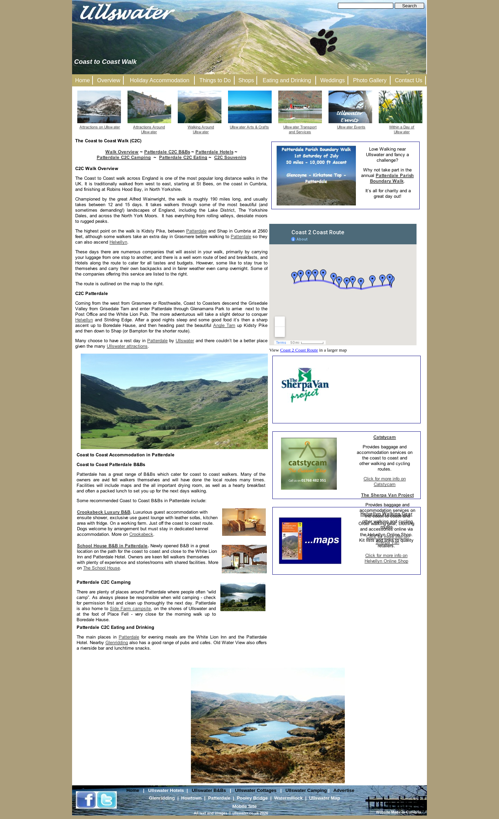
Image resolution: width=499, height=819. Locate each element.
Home (132, 790)
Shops (246, 80)
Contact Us (408, 80)
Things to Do (215, 80)
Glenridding (162, 798)
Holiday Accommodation (160, 80)
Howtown (191, 798)
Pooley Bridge (252, 798)
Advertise (343, 790)
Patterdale (219, 798)
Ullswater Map (324, 798)
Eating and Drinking (287, 80)
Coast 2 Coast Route (299, 350)
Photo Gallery (370, 80)
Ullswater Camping (306, 790)
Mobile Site (244, 806)
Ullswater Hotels (166, 790)
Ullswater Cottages (256, 790)
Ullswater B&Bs (209, 790)
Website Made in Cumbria (398, 812)
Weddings (332, 80)
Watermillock (288, 798)
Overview (108, 80)
